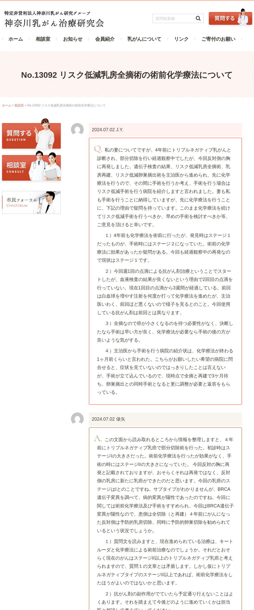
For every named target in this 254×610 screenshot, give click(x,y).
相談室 (43, 39)
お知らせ (72, 39)
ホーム (15, 39)
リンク (181, 39)
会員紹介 (105, 39)
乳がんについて (144, 39)
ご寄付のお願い (218, 39)
